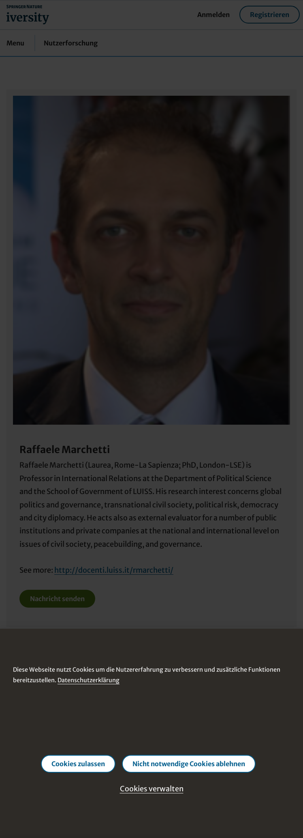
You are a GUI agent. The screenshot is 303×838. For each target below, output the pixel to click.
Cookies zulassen (78, 764)
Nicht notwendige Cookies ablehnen (188, 764)
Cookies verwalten (152, 788)
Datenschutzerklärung (88, 679)
